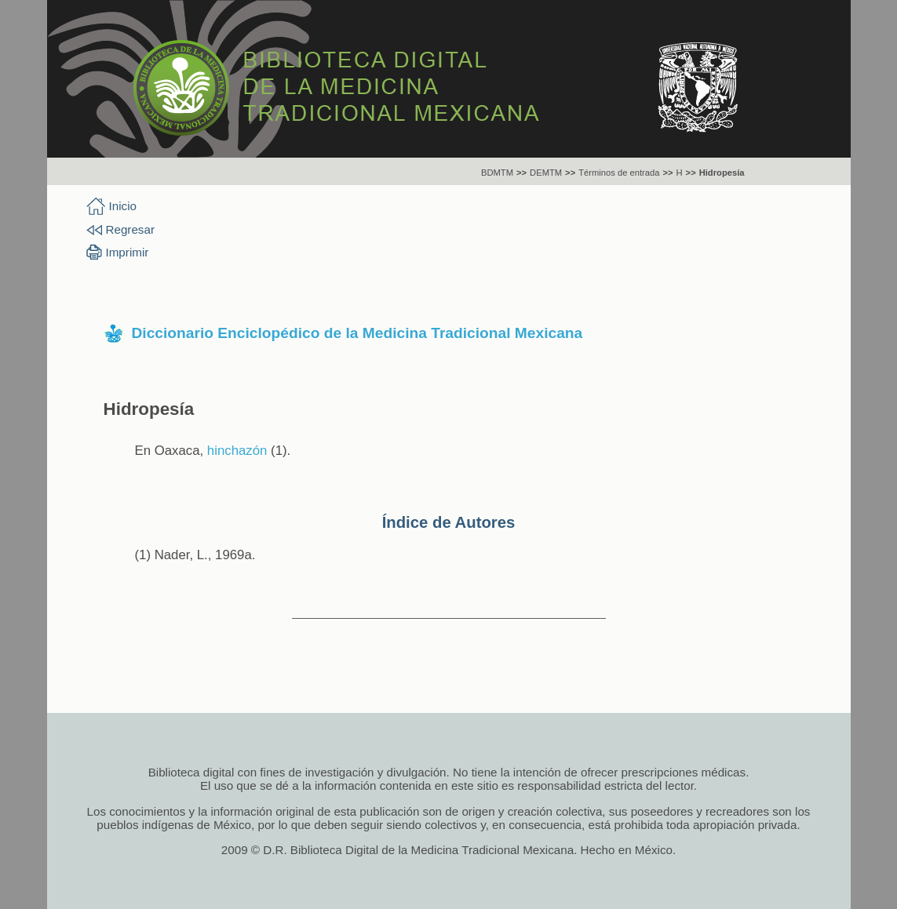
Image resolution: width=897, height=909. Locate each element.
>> (521, 172)
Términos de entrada (618, 172)
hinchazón (237, 450)
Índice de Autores (449, 522)
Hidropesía (722, 172)
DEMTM (546, 172)
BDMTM (497, 172)
